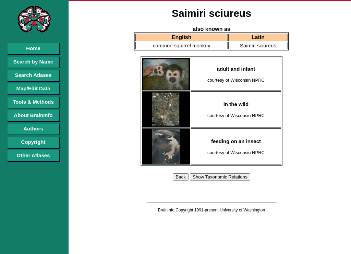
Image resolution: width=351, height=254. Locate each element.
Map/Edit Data (33, 88)
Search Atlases (33, 75)
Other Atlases (33, 155)
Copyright (33, 142)
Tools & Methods (33, 102)
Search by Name (33, 62)
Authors (33, 128)
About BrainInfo (33, 115)
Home (33, 48)
